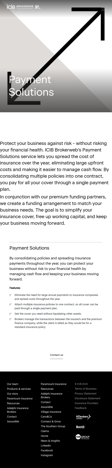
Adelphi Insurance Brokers (17, 410)
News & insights (50, 440)
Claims (45, 431)
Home (44, 436)
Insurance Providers (86, 403)
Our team (12, 384)
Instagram (47, 455)
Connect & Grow (51, 421)
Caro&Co (46, 416)
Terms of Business (86, 388)
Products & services (19, 389)
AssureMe (13, 421)
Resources (13, 403)
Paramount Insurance (20, 398)
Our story (12, 393)
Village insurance (51, 411)
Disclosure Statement (87, 398)
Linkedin (46, 445)
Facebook (47, 450)
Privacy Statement (85, 393)
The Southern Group (53, 426)
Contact (12, 416)
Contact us (56, 355)
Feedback (81, 408)
